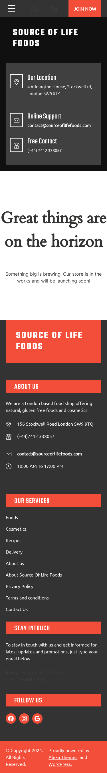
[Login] (34, 8)
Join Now (85, 8)
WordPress (60, 764)
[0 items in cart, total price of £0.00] (54, 8)
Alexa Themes (63, 757)
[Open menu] (12, 9)
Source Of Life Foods (45, 38)
